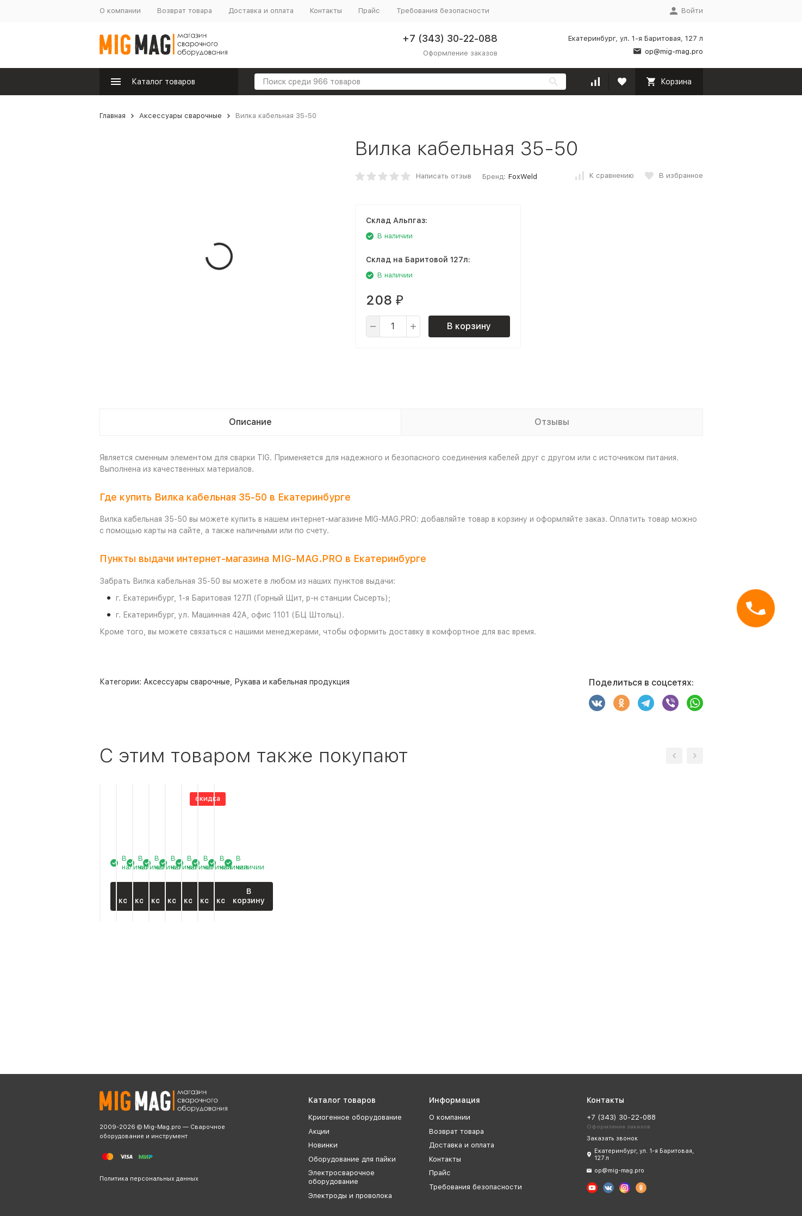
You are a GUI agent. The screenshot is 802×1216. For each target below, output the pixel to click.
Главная (113, 116)
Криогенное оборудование (355, 1117)
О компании (120, 11)
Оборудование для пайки (352, 1159)
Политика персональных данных (149, 1178)
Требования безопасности (442, 11)
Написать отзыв (443, 176)
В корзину (469, 326)
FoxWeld (522, 176)
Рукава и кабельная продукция (292, 681)
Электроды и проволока (350, 1196)
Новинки (323, 1145)
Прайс (369, 11)
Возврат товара (184, 11)
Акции (318, 1131)
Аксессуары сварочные (180, 116)
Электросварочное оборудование (341, 1177)
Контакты (326, 11)
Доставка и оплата (261, 11)
